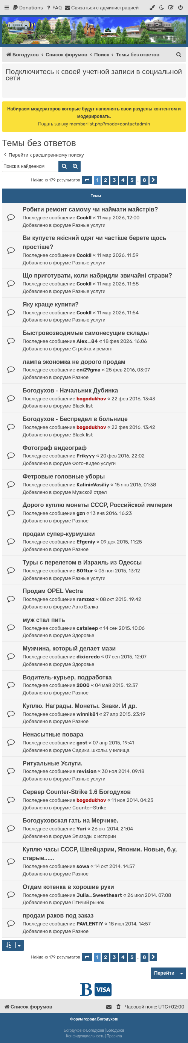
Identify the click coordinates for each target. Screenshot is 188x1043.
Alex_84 (87, 341)
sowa (82, 866)
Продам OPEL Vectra (53, 591)
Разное (80, 377)
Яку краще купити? (51, 304)
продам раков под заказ (58, 915)
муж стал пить (44, 620)
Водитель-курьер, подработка (67, 677)
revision (86, 771)
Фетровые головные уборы (64, 476)
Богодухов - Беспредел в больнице (75, 419)
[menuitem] (27, 7)
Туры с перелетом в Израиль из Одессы (82, 562)
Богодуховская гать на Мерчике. (70, 820)
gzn (80, 513)
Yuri (81, 829)
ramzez (85, 599)
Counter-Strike (89, 808)
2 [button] (105, 180)
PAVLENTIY (89, 924)
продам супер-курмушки (59, 534)
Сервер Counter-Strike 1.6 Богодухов (77, 792)
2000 (83, 685)
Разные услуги (88, 225)
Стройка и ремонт (92, 349)
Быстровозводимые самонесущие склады (86, 333)
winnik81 (87, 714)
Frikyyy (85, 456)
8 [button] (144, 180)
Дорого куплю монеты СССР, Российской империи (98, 505)
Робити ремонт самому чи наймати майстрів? (90, 209)
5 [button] (131, 180)
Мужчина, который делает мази (69, 648)
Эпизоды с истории (94, 836)
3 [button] (114, 180)
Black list (82, 406)
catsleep (87, 628)
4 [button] (123, 180)
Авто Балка (85, 607)
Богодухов (95, 1030)
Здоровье (83, 635)
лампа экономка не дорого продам (74, 362)
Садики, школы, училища (101, 750)
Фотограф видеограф (55, 448)
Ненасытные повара (53, 734)
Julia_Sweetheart (99, 895)
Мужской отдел (89, 492)
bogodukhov (91, 399)
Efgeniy (85, 542)
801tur (84, 571)
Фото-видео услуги (94, 463)
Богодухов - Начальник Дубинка (70, 390)
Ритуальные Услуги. (53, 763)
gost (81, 743)
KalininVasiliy (92, 485)
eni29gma (88, 370)
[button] (87, 180)
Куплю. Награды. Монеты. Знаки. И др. (80, 706)
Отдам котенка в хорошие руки (68, 887)
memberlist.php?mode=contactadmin (109, 124)
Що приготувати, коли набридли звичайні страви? (97, 275)
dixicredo (88, 657)
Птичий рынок (88, 902)
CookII (84, 217)
